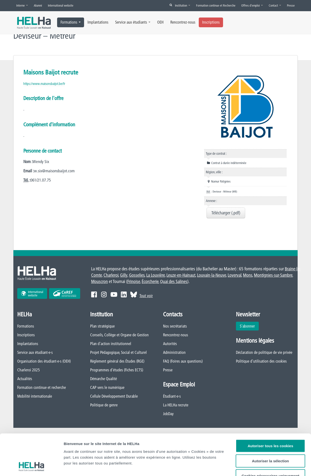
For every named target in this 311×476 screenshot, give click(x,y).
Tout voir (146, 295)
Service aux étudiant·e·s (35, 352)
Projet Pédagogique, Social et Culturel (118, 352)
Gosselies (137, 275)
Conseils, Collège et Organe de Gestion (119, 334)
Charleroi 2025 (28, 369)
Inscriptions (211, 22)
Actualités (24, 378)
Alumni (38, 5)
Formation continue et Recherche (215, 5)
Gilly (123, 275)
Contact (275, 5)
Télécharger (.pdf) (225, 213)
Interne (22, 5)
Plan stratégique (102, 326)
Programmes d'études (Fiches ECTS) (116, 369)
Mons (247, 275)
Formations (70, 22)
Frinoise (133, 281)
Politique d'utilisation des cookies (261, 361)
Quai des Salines (173, 281)
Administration (174, 352)
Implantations (97, 22)
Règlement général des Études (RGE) (117, 361)
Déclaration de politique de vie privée (264, 352)
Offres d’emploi (252, 5)
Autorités (170, 343)
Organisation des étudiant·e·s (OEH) (44, 361)
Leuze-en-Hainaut (180, 275)
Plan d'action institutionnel (110, 343)
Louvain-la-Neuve (211, 275)
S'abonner (247, 326)
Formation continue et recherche (41, 387)
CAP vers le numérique (107, 387)
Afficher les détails (80, 466)
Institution (182, 5)
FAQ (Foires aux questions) (183, 361)
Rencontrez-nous (182, 22)
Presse (291, 5)
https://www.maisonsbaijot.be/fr (44, 84)
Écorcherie (150, 281)
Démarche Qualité (103, 378)
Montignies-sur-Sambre (273, 275)
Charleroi (111, 275)
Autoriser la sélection (270, 422)
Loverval (234, 275)
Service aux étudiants (132, 22)
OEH (160, 22)
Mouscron (99, 281)
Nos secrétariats (175, 326)
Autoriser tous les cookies (270, 407)
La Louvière (155, 275)
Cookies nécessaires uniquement (270, 437)
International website (60, 5)
